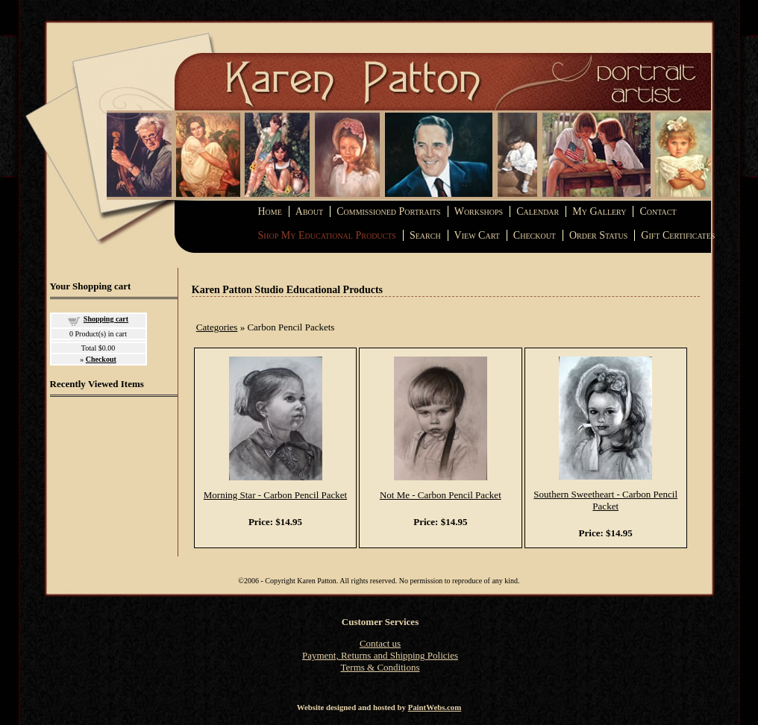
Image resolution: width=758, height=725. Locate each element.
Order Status (598, 235)
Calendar (537, 211)
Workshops (478, 211)
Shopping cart (106, 319)
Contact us (380, 643)
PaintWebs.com (435, 707)
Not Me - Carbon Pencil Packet (440, 494)
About (309, 211)
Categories (217, 327)
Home (270, 211)
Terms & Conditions (380, 667)
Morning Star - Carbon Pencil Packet (275, 494)
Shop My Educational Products (327, 235)
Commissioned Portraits (388, 211)
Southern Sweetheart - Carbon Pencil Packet (605, 500)
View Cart (477, 235)
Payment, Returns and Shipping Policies (380, 655)
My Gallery (599, 211)
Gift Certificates (678, 235)
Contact (657, 211)
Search (425, 235)
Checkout (534, 235)
